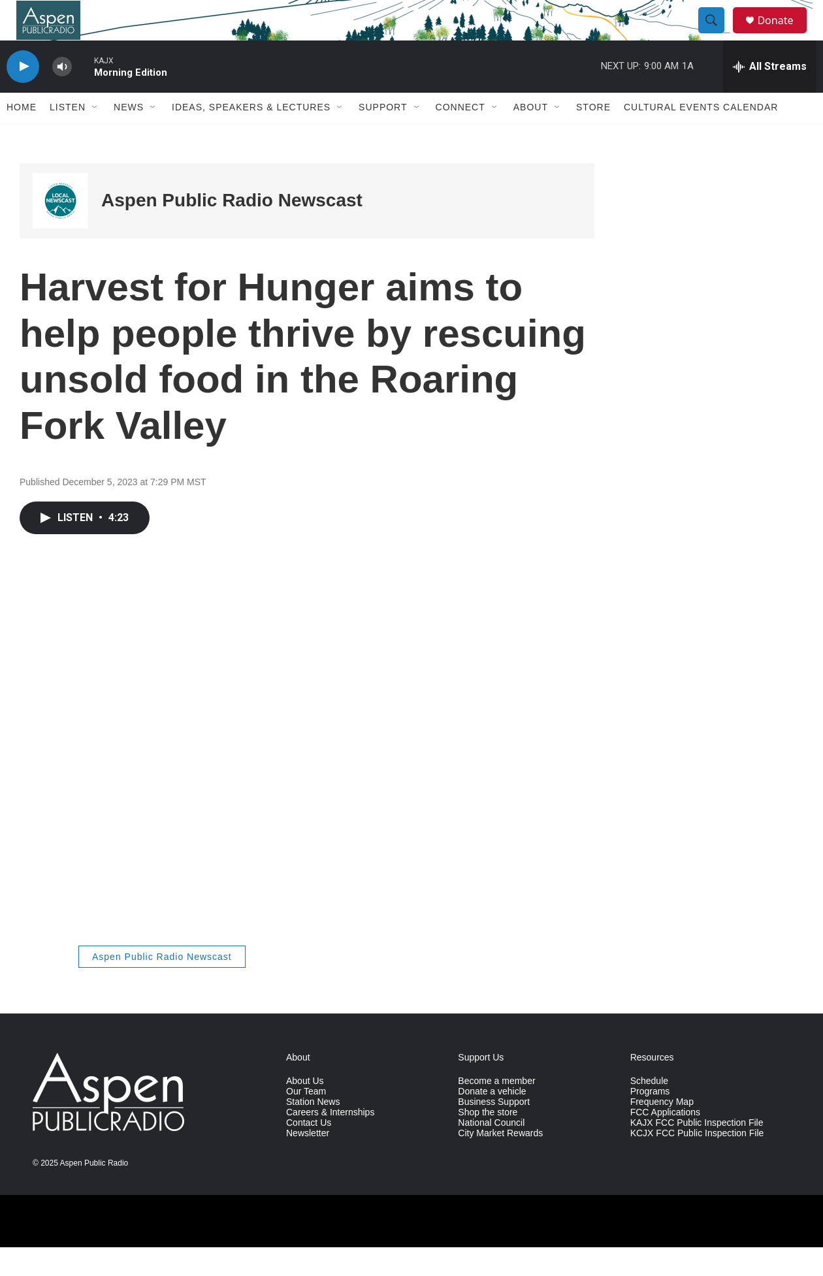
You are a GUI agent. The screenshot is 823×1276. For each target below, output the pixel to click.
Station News (313, 1131)
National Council (491, 1151)
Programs (650, 1120)
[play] (22, 95)
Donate (783, 34)
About (530, 136)
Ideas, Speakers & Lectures (251, 136)
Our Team (306, 1120)
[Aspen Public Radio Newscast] (60, 229)
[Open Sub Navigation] (95, 136)
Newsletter (307, 1161)
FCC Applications (665, 1141)
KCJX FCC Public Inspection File (697, 1161)
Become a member (496, 1110)
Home (22, 136)
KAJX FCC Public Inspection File (697, 1151)
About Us (305, 1110)
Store (593, 136)
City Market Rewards (500, 1161)
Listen (68, 136)
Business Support (494, 1131)
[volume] (62, 95)
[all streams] (769, 95)
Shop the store (487, 1141)
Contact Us (308, 1151)
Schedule (649, 1110)
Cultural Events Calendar (701, 136)
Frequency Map (662, 1131)
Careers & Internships (330, 1141)
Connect (460, 136)
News (129, 136)
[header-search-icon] (717, 35)
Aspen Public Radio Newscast (232, 229)
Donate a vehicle (492, 1120)
